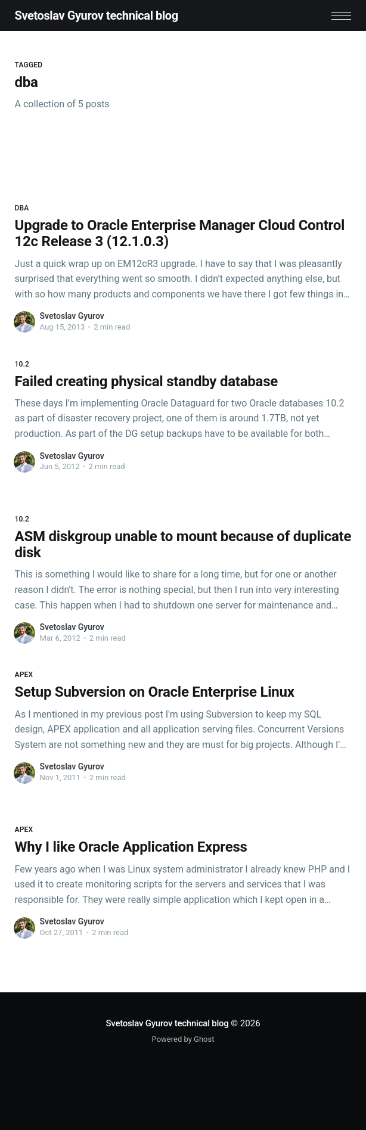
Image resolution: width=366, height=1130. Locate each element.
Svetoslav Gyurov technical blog (96, 15)
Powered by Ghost (183, 1039)
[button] (341, 16)
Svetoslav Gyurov (72, 316)
